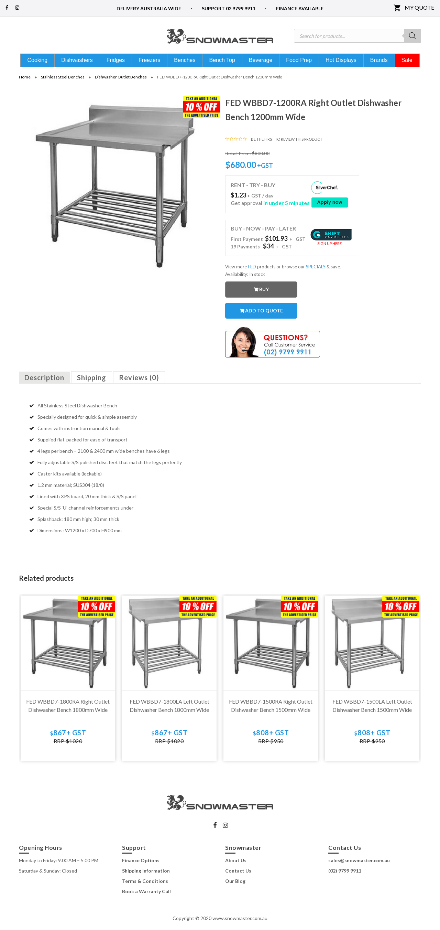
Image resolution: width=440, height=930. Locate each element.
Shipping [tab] (91, 380)
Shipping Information (146, 873)
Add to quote (264, 313)
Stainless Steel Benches (63, 79)
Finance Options (141, 863)
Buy (264, 292)
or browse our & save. (308, 269)
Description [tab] (44, 380)
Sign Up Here (329, 246)
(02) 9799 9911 (344, 873)
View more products (250, 269)
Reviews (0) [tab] (139, 380)
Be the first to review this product (286, 141)
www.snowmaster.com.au (239, 920)
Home (25, 79)
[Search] (412, 36)
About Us (235, 863)
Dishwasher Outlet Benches (121, 79)
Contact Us (238, 873)
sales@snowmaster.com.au (359, 863)
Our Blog (235, 884)
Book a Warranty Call (146, 894)
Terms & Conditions (145, 884)
